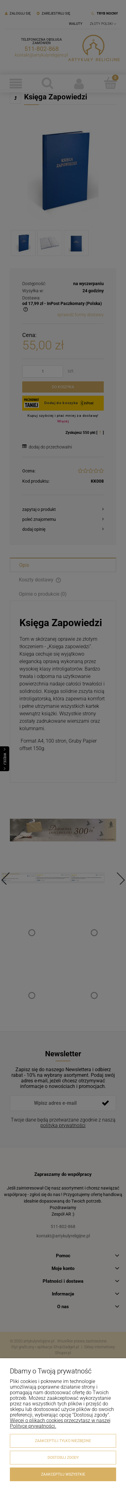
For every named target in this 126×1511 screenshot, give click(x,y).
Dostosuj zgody (63, 1457)
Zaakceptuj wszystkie (63, 1474)
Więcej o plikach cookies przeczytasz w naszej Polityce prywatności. (60, 1423)
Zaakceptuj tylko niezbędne (63, 1441)
